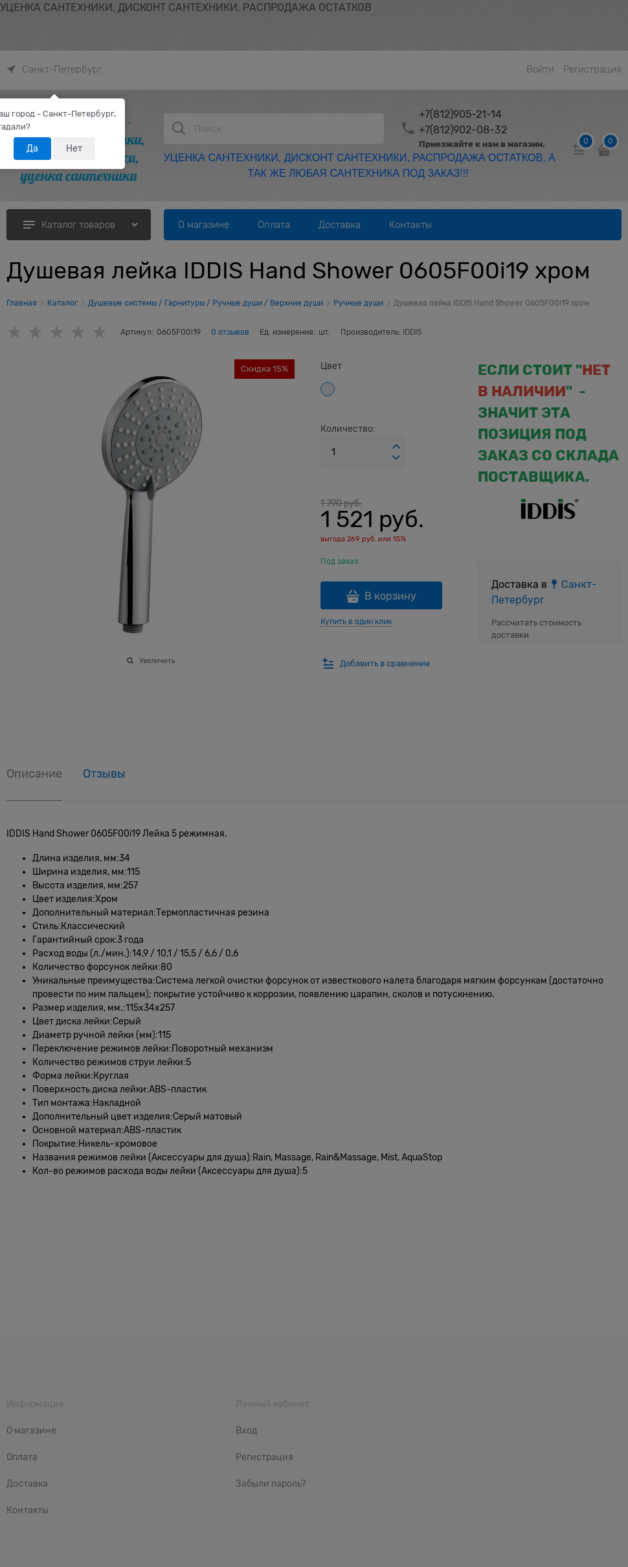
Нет (74, 148)
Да (32, 148)
